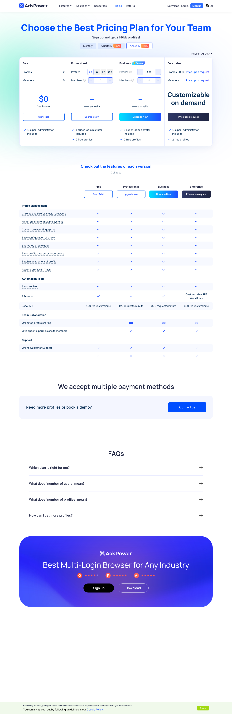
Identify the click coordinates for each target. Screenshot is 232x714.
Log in (184, 5)
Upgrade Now (91, 116)
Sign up (196, 5)
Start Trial (43, 116)
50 (103, 72)
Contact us (187, 407)
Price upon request (188, 116)
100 (110, 72)
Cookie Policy (95, 709)
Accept (203, 708)
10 (90, 72)
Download (173, 5)
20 (97, 72)
